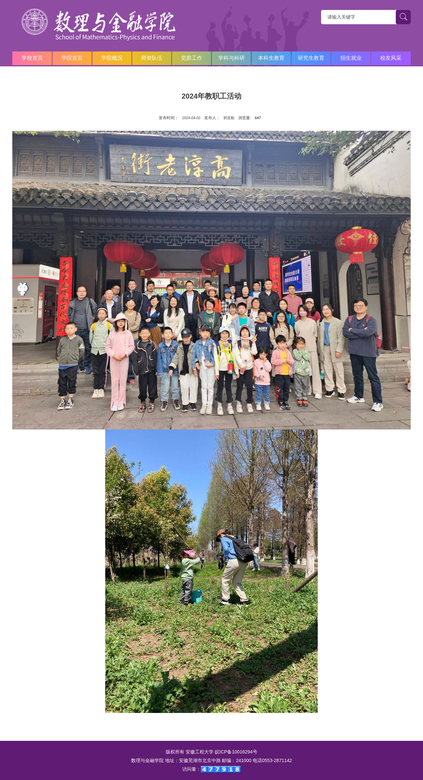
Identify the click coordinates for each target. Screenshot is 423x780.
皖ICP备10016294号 (236, 751)
